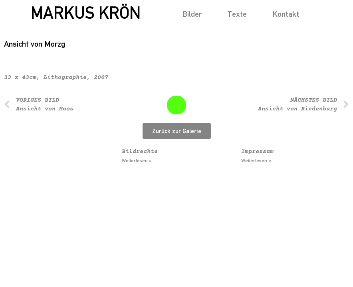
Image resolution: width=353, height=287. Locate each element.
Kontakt (285, 13)
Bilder (192, 13)
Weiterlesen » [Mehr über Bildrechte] (137, 160)
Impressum (257, 151)
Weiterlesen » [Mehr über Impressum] (256, 160)
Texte (237, 13)
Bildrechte (140, 151)
